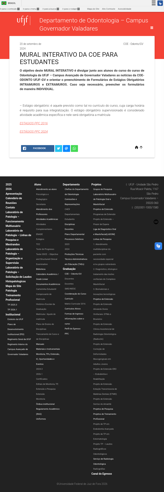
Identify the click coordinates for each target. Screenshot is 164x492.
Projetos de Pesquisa (103, 409)
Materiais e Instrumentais (48, 349)
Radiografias (99, 469)
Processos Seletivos (74, 239)
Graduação (69, 268)
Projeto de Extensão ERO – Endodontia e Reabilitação (104, 374)
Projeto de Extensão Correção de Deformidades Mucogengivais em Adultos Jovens (102, 354)
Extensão (40, 394)
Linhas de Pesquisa (102, 239)
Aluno (37, 184)
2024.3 (39, 369)
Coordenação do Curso (75, 294)
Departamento (71, 184)
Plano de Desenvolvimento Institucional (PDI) (16, 329)
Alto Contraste (108, 9)
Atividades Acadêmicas (47, 219)
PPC (67, 334)
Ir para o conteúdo (10, 9)
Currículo (69, 299)
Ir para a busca (50, 9)
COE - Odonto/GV (133, 43)
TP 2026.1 (12, 309)
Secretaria (40, 204)
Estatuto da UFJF (15, 319)
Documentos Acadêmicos (48, 284)
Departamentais (72, 214)
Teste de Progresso (45, 249)
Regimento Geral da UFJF (19, 339)
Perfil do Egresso (72, 328)
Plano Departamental (74, 234)
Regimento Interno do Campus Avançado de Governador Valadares (18, 349)
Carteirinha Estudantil (46, 289)
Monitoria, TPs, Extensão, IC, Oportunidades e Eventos (48, 359)
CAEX (67, 209)
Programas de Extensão (104, 214)
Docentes (69, 229)
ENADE (39, 234)
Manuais (40, 344)
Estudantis (70, 219)
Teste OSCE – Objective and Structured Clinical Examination (47, 259)
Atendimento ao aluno (46, 189)
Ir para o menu (31, 9)
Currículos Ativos (73, 309)
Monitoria (40, 399)
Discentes (69, 279)
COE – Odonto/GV (73, 274)
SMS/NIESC (70, 289)
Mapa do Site (93, 9)
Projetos (96, 184)
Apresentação (14, 193)
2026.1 (39, 374)
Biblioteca (40, 269)
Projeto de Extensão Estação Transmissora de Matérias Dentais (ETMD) (105, 389)
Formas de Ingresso (74, 314)
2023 (67, 244)
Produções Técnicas (74, 254)
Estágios (40, 239)
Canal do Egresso (101, 473)
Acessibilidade (124, 9)
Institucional (13, 314)
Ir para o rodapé (71, 9)
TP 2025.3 (12, 305)
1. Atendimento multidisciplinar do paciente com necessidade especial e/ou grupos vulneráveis (104, 254)
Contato (10, 207)
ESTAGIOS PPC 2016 (34, 123)
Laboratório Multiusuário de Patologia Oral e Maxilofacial (104, 199)
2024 (67, 249)
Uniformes (41, 419)
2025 (9, 184)
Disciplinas (70, 224)
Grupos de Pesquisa (102, 189)
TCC (38, 244)
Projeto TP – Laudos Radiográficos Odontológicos (103, 449)
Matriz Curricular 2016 (75, 304)
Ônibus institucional (45, 404)
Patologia (11, 290)
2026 (9, 189)
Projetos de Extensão (103, 209)
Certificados (41, 379)
